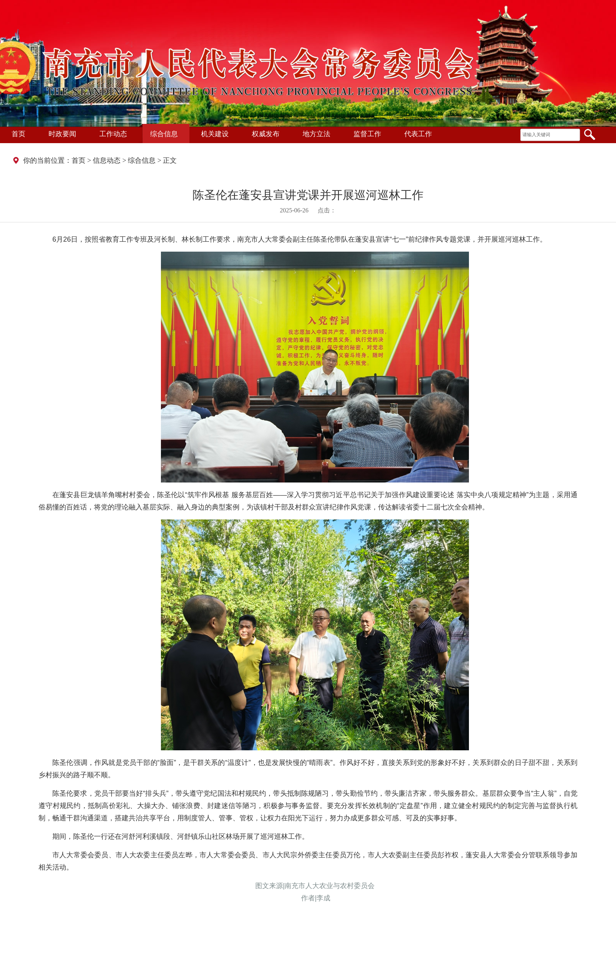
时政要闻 (62, 134)
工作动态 (113, 134)
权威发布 (266, 134)
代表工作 (418, 134)
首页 (18, 134)
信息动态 (107, 160)
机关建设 (215, 134)
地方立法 (316, 134)
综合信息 (164, 134)
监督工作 (367, 134)
